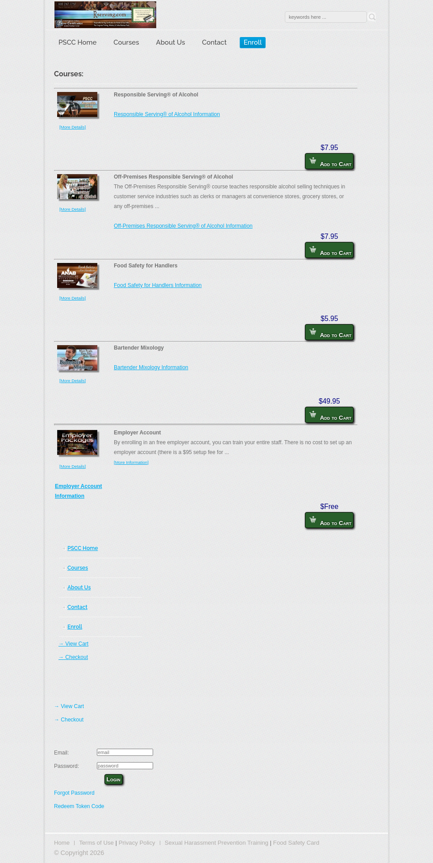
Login (114, 779)
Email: (61, 753)
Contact (214, 42)
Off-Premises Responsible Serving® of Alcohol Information (183, 226)
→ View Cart (73, 644)
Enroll (253, 42)
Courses (126, 42)
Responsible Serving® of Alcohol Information (167, 114)
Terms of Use (96, 842)
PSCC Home (77, 42)
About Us (170, 42)
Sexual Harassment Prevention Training (216, 842)
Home (62, 842)
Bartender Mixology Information (151, 367)
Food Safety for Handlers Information (158, 285)
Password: (66, 766)
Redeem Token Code (79, 806)
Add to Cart (330, 162)
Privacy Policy (137, 842)
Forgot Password (74, 793)
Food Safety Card (296, 842)
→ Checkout (73, 657)
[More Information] (131, 462)
